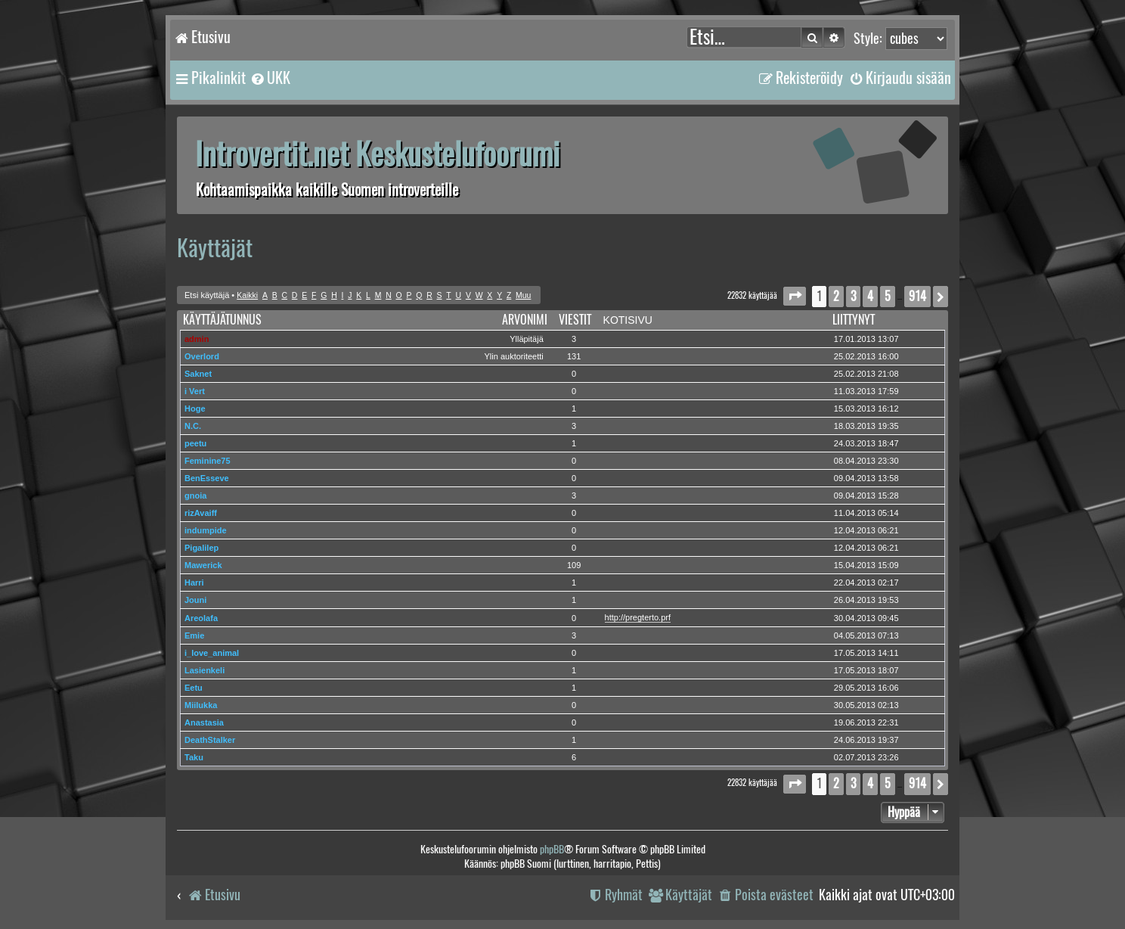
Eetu (193, 687)
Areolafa (201, 618)
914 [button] (917, 296)
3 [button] (853, 296)
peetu (195, 443)
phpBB (552, 849)
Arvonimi (524, 319)
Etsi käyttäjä (206, 295)
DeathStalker (209, 739)
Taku (193, 757)
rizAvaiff (200, 512)
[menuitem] (269, 78)
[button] (794, 296)
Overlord (201, 356)
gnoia (195, 495)
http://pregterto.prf (638, 617)
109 (574, 565)
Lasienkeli (204, 670)
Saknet (198, 373)
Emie (194, 635)
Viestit (575, 319)
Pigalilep (201, 547)
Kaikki (247, 295)
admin (196, 338)
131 (574, 356)
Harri (194, 582)
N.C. (192, 425)
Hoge (195, 408)
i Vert (194, 391)
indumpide (205, 530)
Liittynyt (853, 319)
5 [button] (888, 296)
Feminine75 (207, 460)
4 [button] (870, 296)
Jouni (195, 599)
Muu (523, 295)
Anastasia (204, 722)
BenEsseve (206, 478)
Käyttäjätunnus (222, 319)
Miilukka (200, 705)
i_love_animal (211, 652)
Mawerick (203, 565)
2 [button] (836, 296)
